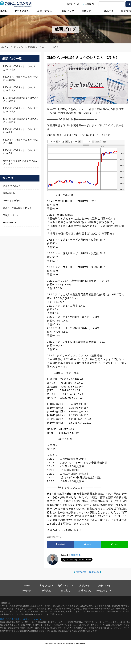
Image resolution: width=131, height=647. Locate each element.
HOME (3, 11)
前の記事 (81, 572)
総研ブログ (68, 11)
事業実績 (126, 11)
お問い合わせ (73, 4)
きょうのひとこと (12, 186)
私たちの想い (22, 11)
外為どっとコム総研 (16, 4)
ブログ (12, 47)
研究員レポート (10, 215)
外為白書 (109, 11)
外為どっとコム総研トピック (17, 208)
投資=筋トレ (9, 193)
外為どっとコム (104, 590)
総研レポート (89, 11)
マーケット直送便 (12, 200)
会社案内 (89, 4)
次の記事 (94, 572)
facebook (60, 544)
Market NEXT (9, 222)
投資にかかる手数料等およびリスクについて (19, 619)
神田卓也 (76, 555)
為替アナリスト (45, 11)
